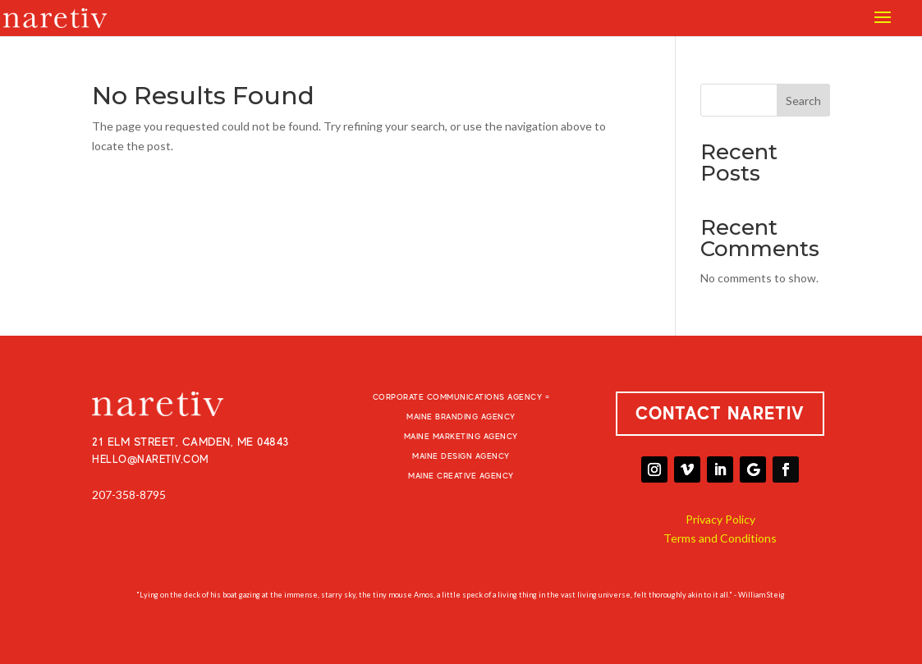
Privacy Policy (720, 519)
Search (803, 101)
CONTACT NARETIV (720, 413)
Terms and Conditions (720, 538)
